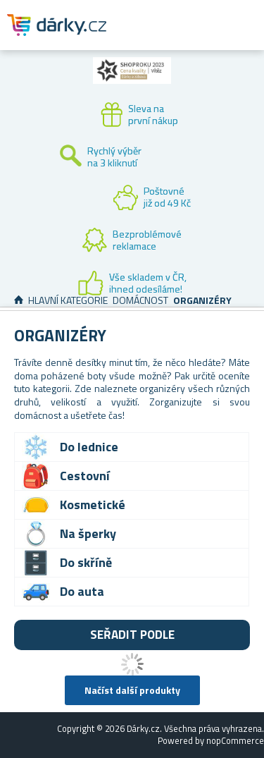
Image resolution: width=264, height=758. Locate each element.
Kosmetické (92, 504)
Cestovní (85, 475)
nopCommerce (235, 740)
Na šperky (88, 533)
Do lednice (89, 446)
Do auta (82, 591)
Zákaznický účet (167, 36)
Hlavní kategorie (68, 300)
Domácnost (140, 300)
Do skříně (86, 562)
